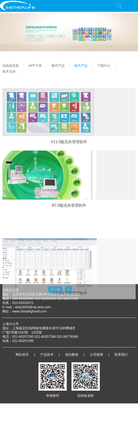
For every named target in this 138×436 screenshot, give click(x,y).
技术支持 (9, 75)
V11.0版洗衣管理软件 (69, 150)
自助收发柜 (10, 69)
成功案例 (71, 354)
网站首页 (22, 354)
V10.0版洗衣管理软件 (69, 306)
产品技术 (47, 354)
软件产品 (81, 69)
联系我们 (121, 354)
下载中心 (103, 69)
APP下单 (35, 69)
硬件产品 (58, 69)
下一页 (82, 297)
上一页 (55, 297)
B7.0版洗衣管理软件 (69, 214)
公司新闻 (96, 354)
